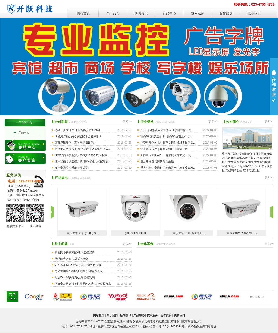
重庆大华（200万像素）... (189, 233)
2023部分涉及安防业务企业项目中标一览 (165, 130)
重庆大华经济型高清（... (242, 233)
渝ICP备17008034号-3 (173, 326)
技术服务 (197, 13)
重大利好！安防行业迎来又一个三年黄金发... (168, 167)
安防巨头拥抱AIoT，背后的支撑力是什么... (166, 155)
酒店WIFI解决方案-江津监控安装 (75, 277)
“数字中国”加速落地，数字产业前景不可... (166, 136)
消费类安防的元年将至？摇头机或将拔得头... (168, 142)
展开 (274, 86)
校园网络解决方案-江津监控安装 (75, 252)
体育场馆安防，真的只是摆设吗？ (75, 142)
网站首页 (83, 13)
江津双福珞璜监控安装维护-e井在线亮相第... (82, 155)
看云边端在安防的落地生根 (157, 161)
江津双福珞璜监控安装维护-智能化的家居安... (83, 161)
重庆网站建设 (207, 326)
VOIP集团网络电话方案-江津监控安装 (78, 265)
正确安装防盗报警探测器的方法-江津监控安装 (83, 283)
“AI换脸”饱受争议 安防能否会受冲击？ (78, 136)
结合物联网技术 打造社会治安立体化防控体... (83, 149)
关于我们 (112, 13)
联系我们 (254, 13)
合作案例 (225, 13)
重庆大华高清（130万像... (83, 233)
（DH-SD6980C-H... (135, 233)
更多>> (127, 121)
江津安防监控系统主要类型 (71, 167)
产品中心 (169, 13)
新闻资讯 (141, 13)
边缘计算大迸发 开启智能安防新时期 (77, 130)
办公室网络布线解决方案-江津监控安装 (79, 271)
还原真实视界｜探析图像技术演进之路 (164, 149)
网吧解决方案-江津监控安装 (72, 258)
